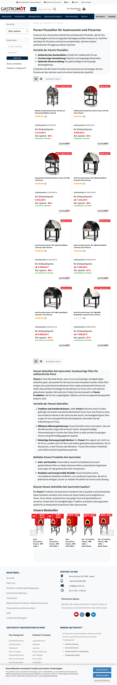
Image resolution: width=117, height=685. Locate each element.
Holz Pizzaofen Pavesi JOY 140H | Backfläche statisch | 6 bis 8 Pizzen (90, 246)
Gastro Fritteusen (15, 651)
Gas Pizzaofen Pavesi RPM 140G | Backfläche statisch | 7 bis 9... (104, 542)
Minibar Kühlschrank (39, 651)
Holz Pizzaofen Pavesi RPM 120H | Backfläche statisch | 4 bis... (39, 542)
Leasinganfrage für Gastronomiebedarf (28, 2)
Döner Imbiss (37, 658)
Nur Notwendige (102, 675)
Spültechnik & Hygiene (53, 16)
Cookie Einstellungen (16, 617)
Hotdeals (100, 16)
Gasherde (35, 648)
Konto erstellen (14, 63)
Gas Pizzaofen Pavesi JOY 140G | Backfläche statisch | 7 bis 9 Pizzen (51, 313)
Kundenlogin (86, 2)
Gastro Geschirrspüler (16, 658)
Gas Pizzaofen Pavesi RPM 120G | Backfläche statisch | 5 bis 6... (88, 542)
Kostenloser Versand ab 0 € (52, 2)
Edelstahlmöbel (71, 16)
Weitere (84, 16)
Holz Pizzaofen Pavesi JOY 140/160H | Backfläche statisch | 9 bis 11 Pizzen (87, 313)
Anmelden (17, 58)
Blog (66, 2)
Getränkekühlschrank (16, 640)
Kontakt (75, 2)
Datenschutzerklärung (50, 676)
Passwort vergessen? (16, 68)
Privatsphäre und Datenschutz (21, 607)
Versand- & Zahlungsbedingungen (22, 587)
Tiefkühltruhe (13, 648)
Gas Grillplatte (37, 655)
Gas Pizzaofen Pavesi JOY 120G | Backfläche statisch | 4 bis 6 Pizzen (51, 246)
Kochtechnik (20, 16)
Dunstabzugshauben (16, 662)
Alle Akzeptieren (102, 670)
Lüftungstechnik (34, 16)
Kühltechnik (6, 16)
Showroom (84, 604)
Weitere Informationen (102, 680)
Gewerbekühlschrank (16, 655)
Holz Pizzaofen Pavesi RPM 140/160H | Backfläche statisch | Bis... (54, 542)
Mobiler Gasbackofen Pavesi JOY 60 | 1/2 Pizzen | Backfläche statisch (50, 112)
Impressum (11, 597)
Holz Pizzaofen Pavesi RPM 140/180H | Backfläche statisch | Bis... (70, 542)
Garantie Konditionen (16, 592)
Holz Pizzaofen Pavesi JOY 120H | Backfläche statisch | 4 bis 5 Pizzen (90, 179)
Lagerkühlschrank (38, 640)
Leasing (111, 16)
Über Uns (10, 582)
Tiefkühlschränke (15, 644)
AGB (8, 612)
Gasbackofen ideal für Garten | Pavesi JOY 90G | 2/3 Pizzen (52, 179)
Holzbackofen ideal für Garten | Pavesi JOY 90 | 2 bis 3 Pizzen (91, 112)
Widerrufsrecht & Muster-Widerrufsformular (27, 602)
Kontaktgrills (36, 662)
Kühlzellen (36, 644)
